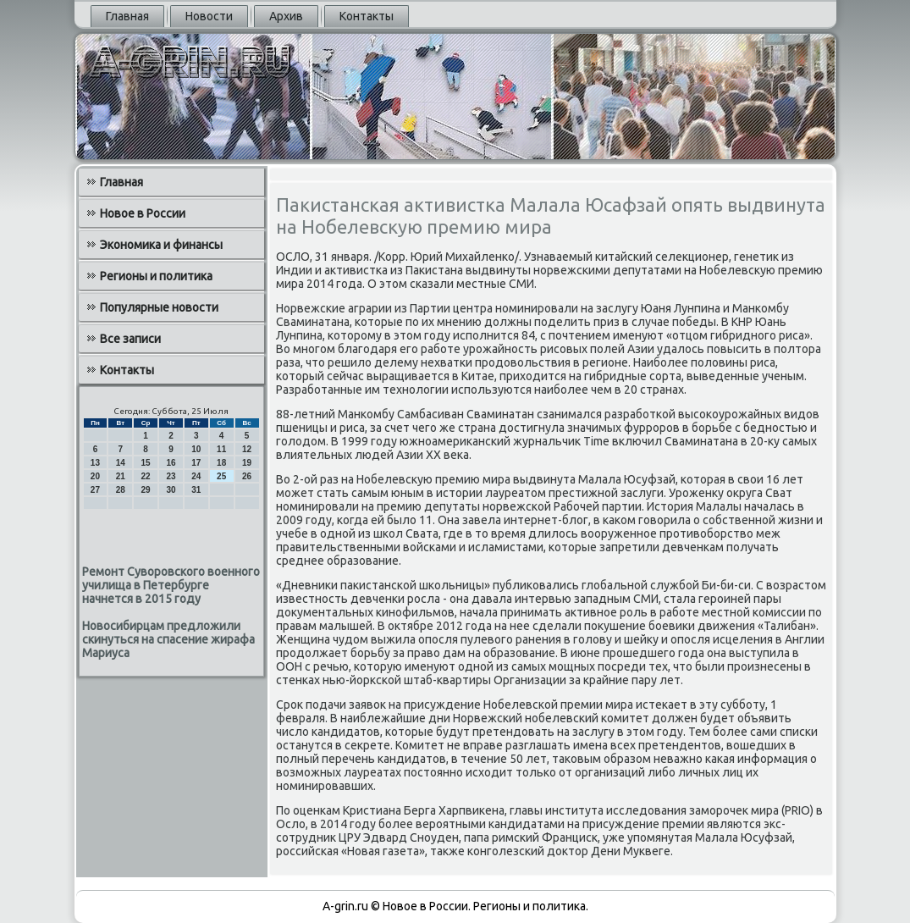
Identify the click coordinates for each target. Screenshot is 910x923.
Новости (209, 16)
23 (170, 476)
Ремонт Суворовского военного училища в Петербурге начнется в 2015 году (171, 585)
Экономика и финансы (161, 244)
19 (246, 462)
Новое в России (142, 213)
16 (170, 462)
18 (221, 462)
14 (120, 462)
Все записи (130, 338)
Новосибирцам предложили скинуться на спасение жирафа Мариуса (168, 639)
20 (95, 476)
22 (146, 476)
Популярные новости (159, 307)
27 (95, 490)
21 (120, 476)
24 (196, 476)
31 (196, 490)
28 (120, 490)
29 (146, 490)
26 (246, 476)
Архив (286, 16)
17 (196, 462)
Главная (127, 16)
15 (146, 462)
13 (95, 462)
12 (246, 449)
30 (170, 490)
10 (196, 449)
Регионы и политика (156, 276)
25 (221, 476)
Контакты (366, 16)
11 (221, 449)
